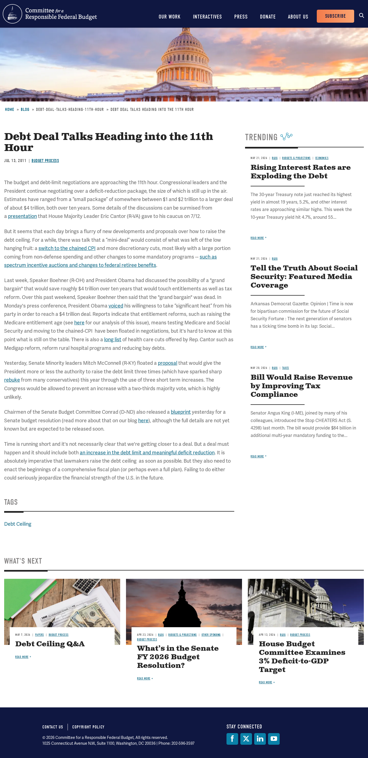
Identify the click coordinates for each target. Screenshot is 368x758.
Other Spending (211, 635)
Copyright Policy (88, 727)
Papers (39, 635)
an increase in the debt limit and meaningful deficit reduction (147, 452)
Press (241, 17)
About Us (298, 17)
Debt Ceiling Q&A (49, 644)
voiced (116, 306)
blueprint (181, 412)
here (79, 322)
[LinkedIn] (260, 739)
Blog (25, 109)
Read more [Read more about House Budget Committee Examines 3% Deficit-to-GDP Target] (265, 682)
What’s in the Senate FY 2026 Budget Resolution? (178, 657)
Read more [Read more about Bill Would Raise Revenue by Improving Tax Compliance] (257, 456)
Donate (268, 17)
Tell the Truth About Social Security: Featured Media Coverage (304, 277)
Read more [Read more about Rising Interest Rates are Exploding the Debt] (257, 238)
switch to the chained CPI (67, 248)
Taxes (285, 368)
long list (112, 339)
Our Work (170, 17)
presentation (22, 216)
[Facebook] (232, 739)
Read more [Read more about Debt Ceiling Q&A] (22, 657)
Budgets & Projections (296, 158)
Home (9, 109)
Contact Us (52, 727)
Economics (322, 158)
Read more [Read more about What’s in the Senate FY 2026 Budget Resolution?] (143, 678)
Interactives (207, 17)
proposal (167, 363)
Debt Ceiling (17, 524)
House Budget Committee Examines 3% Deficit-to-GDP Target (302, 657)
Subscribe (335, 16)
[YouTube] (274, 739)
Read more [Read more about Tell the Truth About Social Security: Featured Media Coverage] (257, 347)
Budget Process (45, 160)
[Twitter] (246, 739)
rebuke (12, 380)
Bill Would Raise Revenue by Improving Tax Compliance (302, 386)
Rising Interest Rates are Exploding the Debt (301, 172)
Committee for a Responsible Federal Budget (50, 14)
